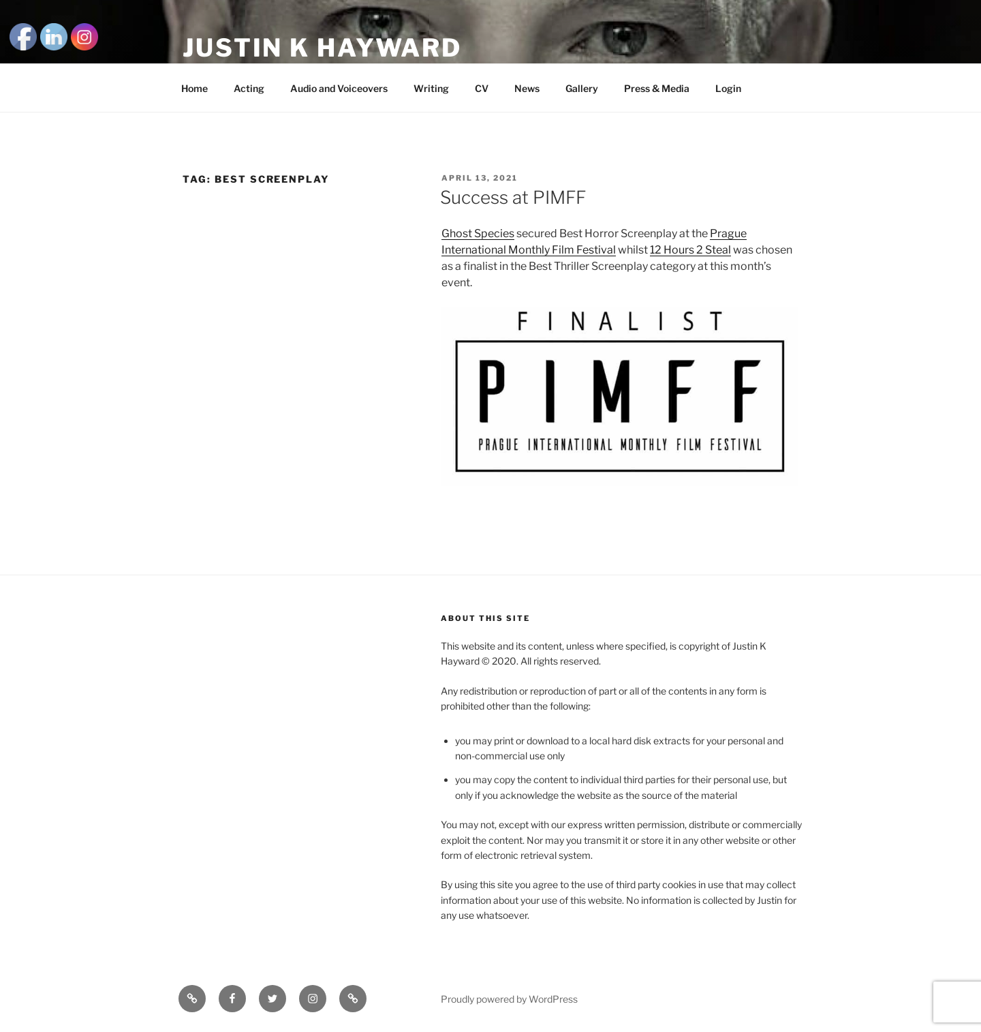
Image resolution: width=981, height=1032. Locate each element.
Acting (249, 88)
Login (728, 88)
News (527, 88)
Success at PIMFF (513, 197)
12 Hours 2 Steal (690, 249)
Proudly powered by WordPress (509, 999)
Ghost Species (477, 233)
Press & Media (656, 88)
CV (481, 88)
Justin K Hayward (322, 48)
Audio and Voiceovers (339, 88)
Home (194, 88)
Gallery (581, 88)
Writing (431, 88)
